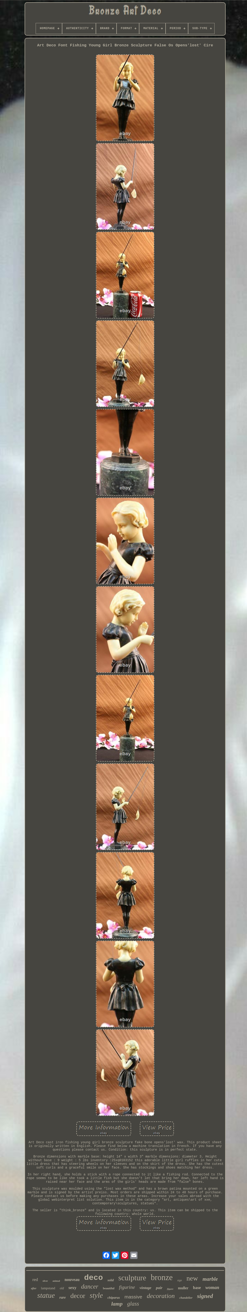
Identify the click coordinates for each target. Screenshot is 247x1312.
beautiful (108, 1288)
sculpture (132, 1278)
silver (45, 1281)
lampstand (48, 1288)
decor (77, 1295)
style (96, 1295)
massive (133, 1296)
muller (183, 1288)
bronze (162, 1277)
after (33, 1288)
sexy (73, 1287)
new (192, 1278)
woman (212, 1287)
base (197, 1287)
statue (46, 1295)
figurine (127, 1287)
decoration (161, 1295)
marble (210, 1279)
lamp (117, 1304)
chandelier (185, 1297)
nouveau (72, 1279)
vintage (145, 1288)
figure (170, 1288)
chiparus (113, 1297)
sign (179, 1280)
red (35, 1279)
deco (93, 1277)
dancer (89, 1286)
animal (56, 1280)
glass (133, 1304)
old (62, 1288)
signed (205, 1296)
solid (110, 1280)
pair (159, 1288)
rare (62, 1297)
